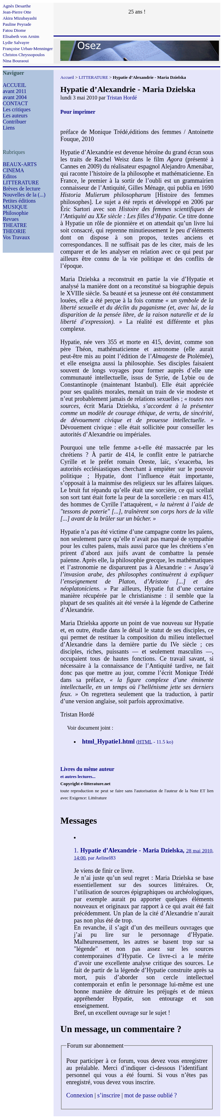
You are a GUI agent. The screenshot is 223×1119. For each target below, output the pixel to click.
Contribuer (14, 121)
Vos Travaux (16, 237)
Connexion (79, 1095)
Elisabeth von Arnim (21, 36)
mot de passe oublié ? (150, 1095)
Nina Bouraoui (16, 60)
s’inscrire (108, 1095)
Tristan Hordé (122, 97)
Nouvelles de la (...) (24, 195)
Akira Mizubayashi (20, 18)
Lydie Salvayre (16, 42)
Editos (10, 176)
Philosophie (15, 213)
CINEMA (13, 170)
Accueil (67, 77)
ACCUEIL (14, 85)
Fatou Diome (14, 30)
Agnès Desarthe (17, 5)
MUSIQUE (15, 207)
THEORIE (14, 231)
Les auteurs (15, 115)
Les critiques (17, 109)
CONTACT (15, 103)
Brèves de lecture (21, 188)
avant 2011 (14, 91)
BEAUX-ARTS (20, 164)
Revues (11, 219)
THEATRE (15, 225)
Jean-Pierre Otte (17, 12)
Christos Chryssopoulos (24, 54)
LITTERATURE (21, 182)
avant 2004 (15, 97)
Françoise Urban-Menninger (28, 48)
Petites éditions (19, 201)
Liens (9, 128)
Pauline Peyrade (17, 24)
